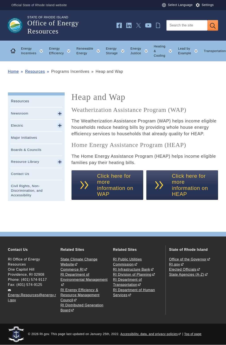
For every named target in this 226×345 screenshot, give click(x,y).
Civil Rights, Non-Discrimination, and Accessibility (27, 190)
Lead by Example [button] (189, 51)
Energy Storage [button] (117, 51)
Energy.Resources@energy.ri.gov (32, 297)
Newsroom (19, 113)
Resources (35, 71)
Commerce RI (72, 269)
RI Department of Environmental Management (84, 277)
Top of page (193, 334)
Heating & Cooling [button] (164, 51)
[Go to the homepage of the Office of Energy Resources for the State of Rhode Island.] (17, 25)
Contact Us (20, 174)
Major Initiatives (24, 137)
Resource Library (25, 161)
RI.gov (174, 264)
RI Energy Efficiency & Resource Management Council (80, 295)
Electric (17, 125)
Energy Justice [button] (140, 51)
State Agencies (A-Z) (186, 274)
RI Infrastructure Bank (131, 269)
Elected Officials (182, 269)
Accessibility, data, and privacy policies (149, 334)
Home (13, 71)
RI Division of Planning (132, 274)
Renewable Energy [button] (89, 51)
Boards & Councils (26, 150)
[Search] (186, 25)
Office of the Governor (187, 259)
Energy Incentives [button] (33, 51)
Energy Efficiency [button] (61, 51)
